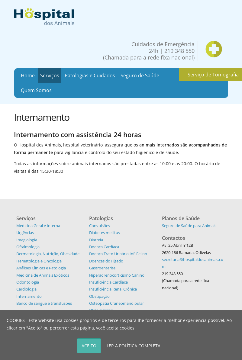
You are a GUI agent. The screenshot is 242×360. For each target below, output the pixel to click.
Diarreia (96, 240)
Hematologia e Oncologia (39, 261)
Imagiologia (26, 240)
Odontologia (27, 282)
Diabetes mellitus (104, 232)
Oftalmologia (28, 246)
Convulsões (99, 225)
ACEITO (89, 346)
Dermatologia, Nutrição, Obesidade (47, 253)
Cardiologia (26, 289)
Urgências (25, 232)
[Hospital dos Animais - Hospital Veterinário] (44, 16)
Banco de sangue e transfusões (44, 303)
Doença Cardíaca (104, 246)
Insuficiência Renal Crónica (113, 289)
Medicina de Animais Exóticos (42, 275)
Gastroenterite (102, 268)
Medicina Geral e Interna (38, 225)
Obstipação (99, 296)
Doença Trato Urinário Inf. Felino (118, 253)
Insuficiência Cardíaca (108, 282)
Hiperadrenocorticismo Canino (116, 275)
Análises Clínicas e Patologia (41, 268)
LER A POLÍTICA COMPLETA (133, 346)
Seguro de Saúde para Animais (189, 225)
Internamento (29, 296)
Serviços (49, 75)
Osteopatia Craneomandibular (116, 303)
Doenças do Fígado (106, 261)
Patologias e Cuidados (90, 75)
